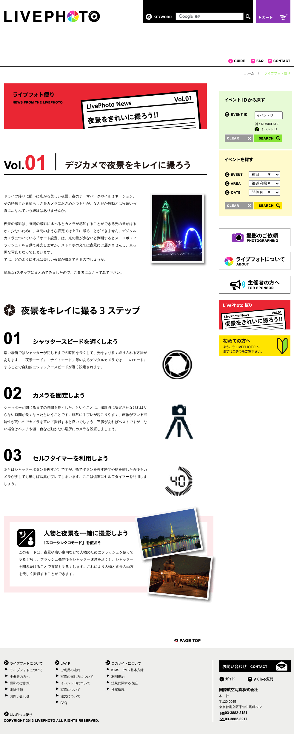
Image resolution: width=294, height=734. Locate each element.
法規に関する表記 (124, 683)
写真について (70, 689)
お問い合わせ (20, 696)
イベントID (269, 129)
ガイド (239, 61)
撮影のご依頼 (20, 683)
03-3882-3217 (236, 719)
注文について (70, 696)
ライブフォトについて (26, 670)
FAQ (259, 61)
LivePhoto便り (21, 714)
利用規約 (117, 676)
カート (273, 11)
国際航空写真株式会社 (238, 690)
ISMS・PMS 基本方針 (127, 670)
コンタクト (279, 61)
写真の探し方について (77, 676)
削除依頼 (16, 689)
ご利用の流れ (70, 670)
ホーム (249, 73)
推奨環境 (117, 689)
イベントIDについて (75, 683)
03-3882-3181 (236, 713)
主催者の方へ (20, 676)
